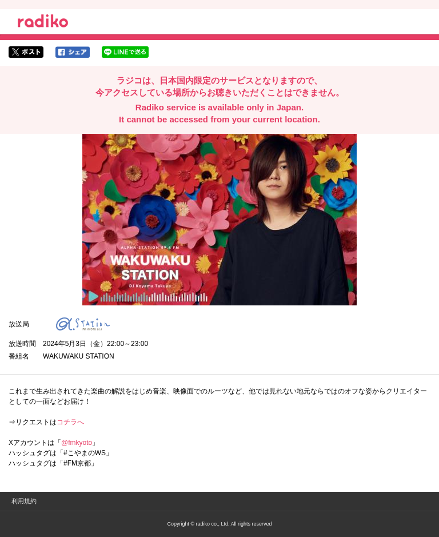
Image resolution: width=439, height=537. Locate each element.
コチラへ (70, 422)
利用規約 (24, 501)
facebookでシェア (72, 52)
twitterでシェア (26, 52)
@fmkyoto (76, 443)
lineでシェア (125, 52)
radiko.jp (43, 22)
